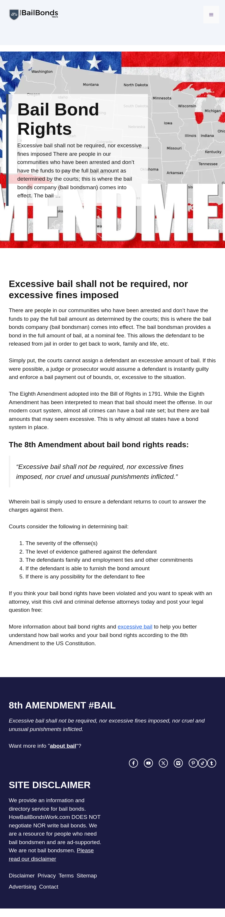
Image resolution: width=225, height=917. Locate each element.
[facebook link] (133, 763)
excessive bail (135, 627)
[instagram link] (148, 763)
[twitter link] (163, 763)
